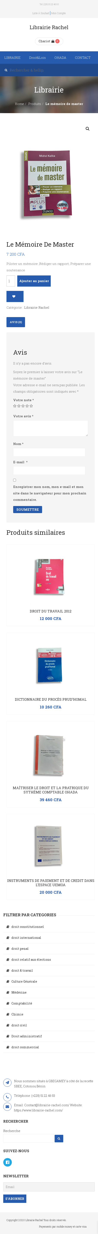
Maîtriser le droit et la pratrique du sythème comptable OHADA (51, 790)
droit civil (19, 1025)
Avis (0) (16, 322)
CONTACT (83, 57)
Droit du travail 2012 (50, 611)
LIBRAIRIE (12, 57)
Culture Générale (24, 981)
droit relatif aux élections (31, 959)
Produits (34, 104)
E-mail (20, 462)
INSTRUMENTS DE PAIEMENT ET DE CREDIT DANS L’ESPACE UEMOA (50, 882)
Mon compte (58, 13)
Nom (18, 444)
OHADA (60, 57)
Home (19, 104)
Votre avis (23, 416)
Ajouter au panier (34, 281)
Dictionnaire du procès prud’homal (51, 699)
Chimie (17, 1014)
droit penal (20, 949)
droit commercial (25, 1047)
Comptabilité (21, 1003)
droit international (26, 938)
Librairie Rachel (36, 307)
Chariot (46, 41)
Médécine (19, 992)
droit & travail (22, 970)
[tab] (15, 322)
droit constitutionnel (27, 927)
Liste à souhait (40, 13)
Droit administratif (26, 1036)
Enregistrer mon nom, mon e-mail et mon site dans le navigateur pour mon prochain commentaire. (49, 493)
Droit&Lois (37, 57)
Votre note (23, 400)
